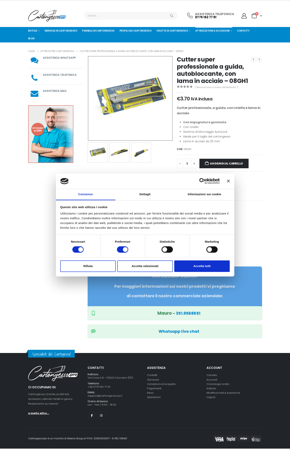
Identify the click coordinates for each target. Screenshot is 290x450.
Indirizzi (211, 389)
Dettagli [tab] (145, 194)
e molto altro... (38, 413)
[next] (259, 59)
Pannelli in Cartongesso (98, 30)
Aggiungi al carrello (226, 163)
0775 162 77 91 (205, 17)
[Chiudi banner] (228, 181)
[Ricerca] (172, 16)
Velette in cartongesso (172, 30)
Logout (211, 399)
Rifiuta (88, 266)
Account (212, 380)
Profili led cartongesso (136, 30)
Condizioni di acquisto (161, 385)
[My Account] (244, 15)
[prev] (253, 59)
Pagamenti (154, 389)
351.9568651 (188, 313)
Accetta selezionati (145, 266)
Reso (150, 394)
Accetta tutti (202, 266)
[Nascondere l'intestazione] (47, 16)
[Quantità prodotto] (187, 163)
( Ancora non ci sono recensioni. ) (216, 87)
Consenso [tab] (85, 194)
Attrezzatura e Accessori (212, 30)
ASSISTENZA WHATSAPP (59, 58)
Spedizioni (154, 399)
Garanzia (153, 380)
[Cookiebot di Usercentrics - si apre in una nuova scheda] (202, 181)
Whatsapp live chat (179, 331)
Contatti (243, 30)
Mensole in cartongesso (61, 30)
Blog (31, 38)
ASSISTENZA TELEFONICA (60, 75)
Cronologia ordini (218, 385)
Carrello (212, 375)
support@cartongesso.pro (105, 396)
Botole (32, 30)
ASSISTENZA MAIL (55, 91)
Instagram (101, 417)
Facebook (92, 417)
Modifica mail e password (223, 394)
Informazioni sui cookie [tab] (204, 194)
